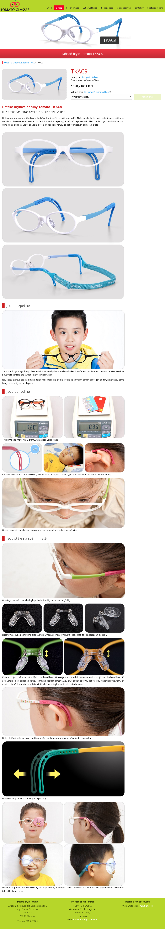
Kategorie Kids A (89, 77)
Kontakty (139, 7)
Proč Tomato (72, 7)
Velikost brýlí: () (91, 92)
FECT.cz (146, 905)
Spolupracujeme (155, 7)
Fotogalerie (107, 7)
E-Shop (59, 7)
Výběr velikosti (90, 7)
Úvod (49, 7)
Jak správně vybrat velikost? (97, 92)
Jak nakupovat (124, 7)
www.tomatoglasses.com (85, 919)
